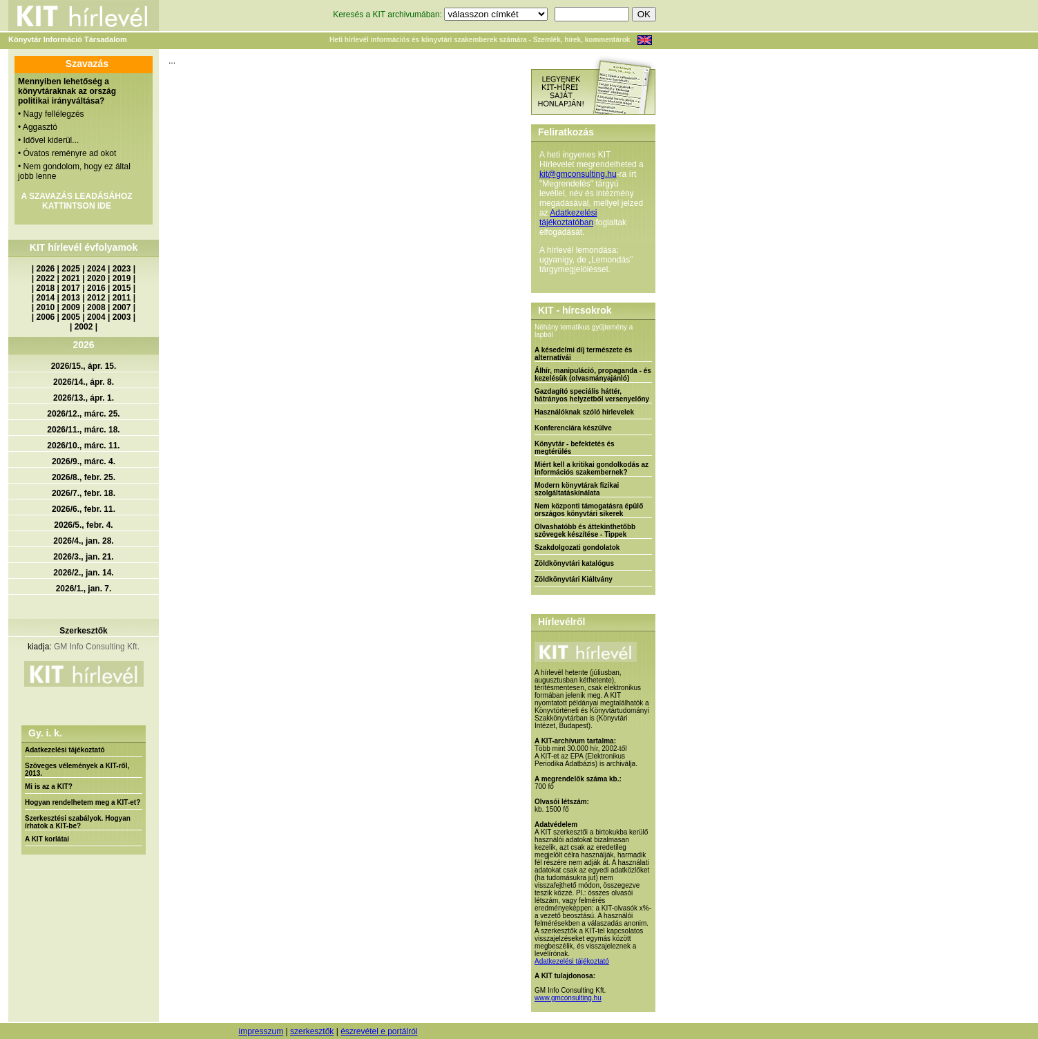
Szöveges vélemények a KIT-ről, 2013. (77, 769)
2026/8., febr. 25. (83, 477)
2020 (96, 278)
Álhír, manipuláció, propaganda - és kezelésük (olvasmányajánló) (593, 374)
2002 (84, 327)
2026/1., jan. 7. (84, 588)
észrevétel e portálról (378, 1031)
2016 (96, 288)
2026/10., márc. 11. (83, 445)
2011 (122, 298)
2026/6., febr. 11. (83, 509)
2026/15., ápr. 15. (84, 366)
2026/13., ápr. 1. (83, 398)
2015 (122, 288)
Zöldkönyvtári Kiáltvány (574, 579)
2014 (46, 298)
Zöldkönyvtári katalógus (574, 563)
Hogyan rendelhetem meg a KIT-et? (82, 802)
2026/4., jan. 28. (83, 541)
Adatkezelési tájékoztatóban (568, 217)
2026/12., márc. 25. (83, 414)
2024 (96, 269)
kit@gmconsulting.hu (578, 174)
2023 (122, 269)
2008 (96, 307)
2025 (70, 269)
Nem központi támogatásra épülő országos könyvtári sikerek (589, 509)
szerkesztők (312, 1031)
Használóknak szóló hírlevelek (584, 412)
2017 (70, 288)
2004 (96, 317)
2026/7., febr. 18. (83, 493)
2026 (46, 269)
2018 (46, 288)
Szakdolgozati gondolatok (577, 547)
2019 (122, 278)
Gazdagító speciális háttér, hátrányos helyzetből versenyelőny (592, 395)
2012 (96, 298)
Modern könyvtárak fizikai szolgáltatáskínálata (577, 489)
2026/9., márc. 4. (83, 461)
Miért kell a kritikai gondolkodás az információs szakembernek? (591, 468)
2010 (46, 307)
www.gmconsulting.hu (568, 998)
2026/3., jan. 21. (83, 557)
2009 (70, 307)
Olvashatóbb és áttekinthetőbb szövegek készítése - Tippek (585, 530)
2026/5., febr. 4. (83, 525)
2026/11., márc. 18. (83, 430)
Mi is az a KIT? (49, 786)
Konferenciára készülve (573, 428)
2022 (46, 278)
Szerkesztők (83, 631)
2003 (122, 317)
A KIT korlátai (47, 839)
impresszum (260, 1031)
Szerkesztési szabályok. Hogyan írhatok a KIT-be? (78, 822)
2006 (46, 317)
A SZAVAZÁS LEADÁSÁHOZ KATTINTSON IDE (76, 201)
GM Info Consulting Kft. (97, 646)
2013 (70, 298)
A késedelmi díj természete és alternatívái (583, 353)
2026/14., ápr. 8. (83, 382)
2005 (70, 317)
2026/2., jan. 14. (83, 573)
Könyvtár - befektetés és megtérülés (575, 447)
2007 (122, 307)
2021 (70, 278)
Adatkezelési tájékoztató (65, 750)
